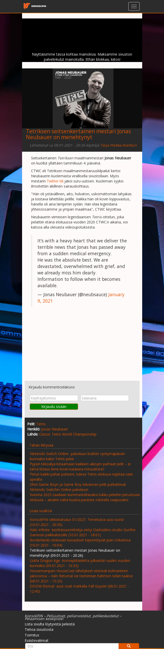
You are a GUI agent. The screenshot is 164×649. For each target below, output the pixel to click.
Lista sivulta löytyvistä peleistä (50, 624)
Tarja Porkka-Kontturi (118, 145)
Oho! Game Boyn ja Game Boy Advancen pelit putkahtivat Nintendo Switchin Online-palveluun (78, 487)
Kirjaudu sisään (53, 406)
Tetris (41, 423)
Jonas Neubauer (54, 429)
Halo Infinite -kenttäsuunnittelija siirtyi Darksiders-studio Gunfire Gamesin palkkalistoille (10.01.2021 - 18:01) (83, 532)
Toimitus (32, 635)
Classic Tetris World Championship (68, 434)
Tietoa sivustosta (39, 629)
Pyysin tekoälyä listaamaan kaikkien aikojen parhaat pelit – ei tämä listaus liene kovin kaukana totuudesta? (80, 466)
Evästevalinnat (37, 640)
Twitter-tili (55, 181)
